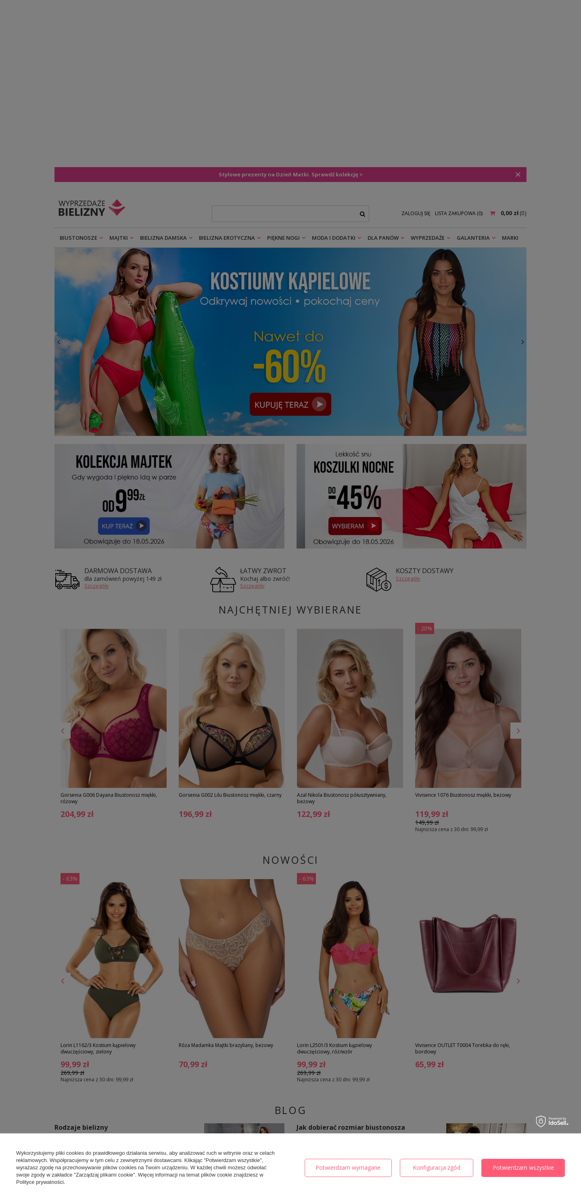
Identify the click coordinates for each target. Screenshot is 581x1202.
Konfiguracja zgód (436, 1167)
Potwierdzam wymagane (348, 1167)
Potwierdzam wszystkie (523, 1167)
